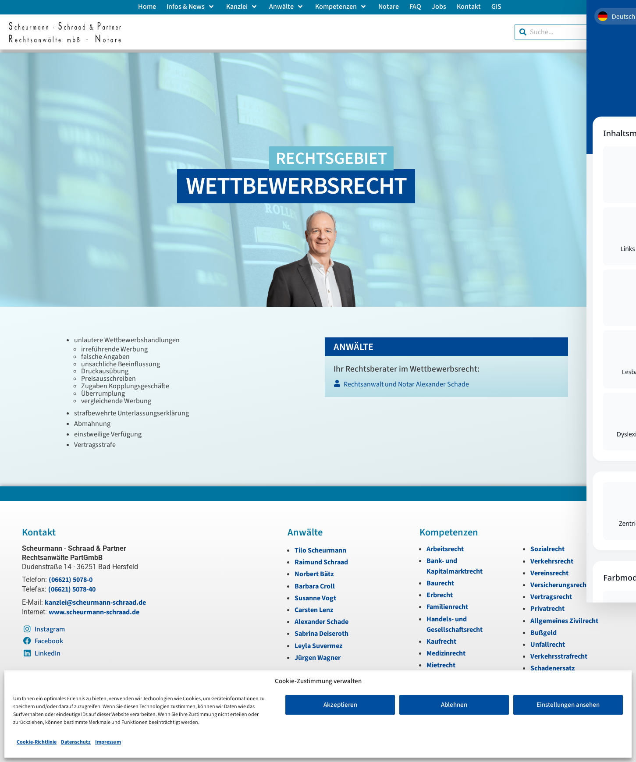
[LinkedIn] (626, 253)
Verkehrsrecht (551, 558)
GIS (496, 6)
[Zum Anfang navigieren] (626, 273)
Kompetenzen (341, 6)
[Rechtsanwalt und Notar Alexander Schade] (446, 383)
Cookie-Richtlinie (37, 742)
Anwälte (287, 6)
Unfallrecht (547, 641)
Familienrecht (447, 604)
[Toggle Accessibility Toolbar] (613, 70)
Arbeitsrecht (445, 546)
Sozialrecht (547, 546)
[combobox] (571, 32)
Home (147, 6)
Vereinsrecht (549, 570)
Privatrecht (547, 605)
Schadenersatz (552, 665)
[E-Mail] (626, 174)
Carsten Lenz (314, 607)
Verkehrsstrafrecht (558, 653)
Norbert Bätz (314, 571)
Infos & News (191, 6)
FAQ (415, 6)
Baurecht (440, 580)
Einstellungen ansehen (568, 704)
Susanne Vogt (315, 595)
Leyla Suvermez (318, 643)
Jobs (439, 6)
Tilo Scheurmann (320, 547)
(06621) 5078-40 (72, 586)
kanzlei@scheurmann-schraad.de (95, 599)
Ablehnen (454, 704)
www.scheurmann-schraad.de (94, 609)
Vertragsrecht (551, 594)
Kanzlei (242, 6)
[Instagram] (626, 214)
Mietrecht (440, 662)
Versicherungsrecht (559, 582)
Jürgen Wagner (318, 654)
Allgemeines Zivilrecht (564, 618)
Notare (388, 6)
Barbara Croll (315, 583)
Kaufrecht (441, 638)
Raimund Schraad (321, 559)
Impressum (108, 742)
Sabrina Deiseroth (321, 630)
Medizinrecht (445, 650)
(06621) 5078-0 (70, 576)
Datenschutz (76, 742)
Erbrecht (439, 592)
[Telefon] (626, 193)
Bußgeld (543, 629)
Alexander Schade (321, 619)
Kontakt (469, 6)
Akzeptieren (340, 704)
